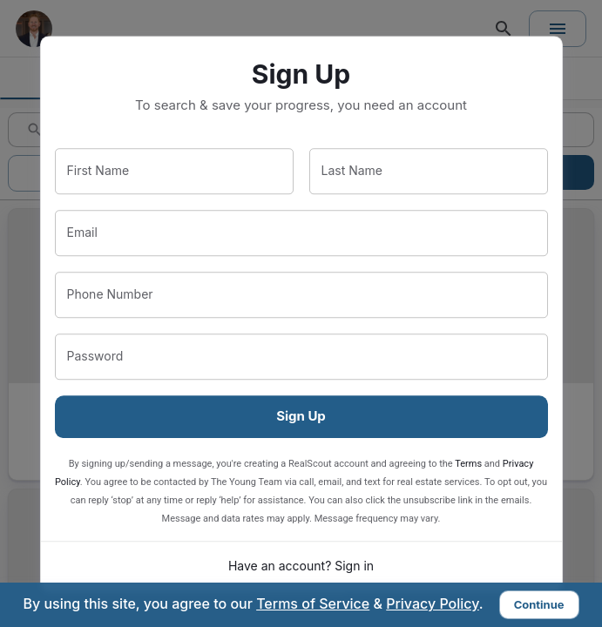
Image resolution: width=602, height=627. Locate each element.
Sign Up (301, 416)
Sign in (354, 565)
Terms (468, 463)
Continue (539, 604)
